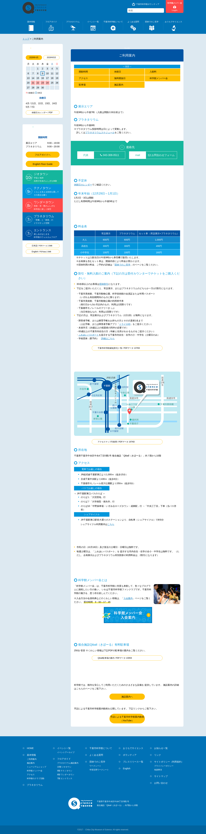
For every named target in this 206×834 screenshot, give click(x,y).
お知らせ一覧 (161, 748)
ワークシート (95, 766)
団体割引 (103, 284)
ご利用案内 (32, 759)
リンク (157, 755)
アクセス (83, 78)
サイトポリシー (168, 761)
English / (41, 252)
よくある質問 (96, 755)
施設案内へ (127, 696)
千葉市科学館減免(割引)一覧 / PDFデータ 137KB (119, 348)
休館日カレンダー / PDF (42, 112)
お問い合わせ (161, 783)
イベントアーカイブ (66, 752)
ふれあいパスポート (89, 335)
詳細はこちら (108, 338)
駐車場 (82, 84)
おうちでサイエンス (133, 748)
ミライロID (124, 324)
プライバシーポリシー (163, 766)
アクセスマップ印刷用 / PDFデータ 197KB (116, 442)
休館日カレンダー (83, 184)
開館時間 (83, 71)
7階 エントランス (64, 778)
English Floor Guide (43, 164)
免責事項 (158, 770)
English (126, 768)
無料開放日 (120, 78)
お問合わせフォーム (161, 155)
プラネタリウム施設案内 (67, 763)
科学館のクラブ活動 (35, 778)
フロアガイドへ (43, 154)
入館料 (153, 71)
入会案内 (128, 598)
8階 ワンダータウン (65, 774)
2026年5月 (51, 57)
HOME (30, 748)
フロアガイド (64, 759)
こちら (111, 524)
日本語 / (42, 246)
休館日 (117, 71)
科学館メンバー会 (159, 78)
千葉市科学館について (100, 748)
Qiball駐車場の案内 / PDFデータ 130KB (115, 658)
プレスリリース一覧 (133, 761)
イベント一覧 (64, 748)
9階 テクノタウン (64, 771)
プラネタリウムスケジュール (100, 132)
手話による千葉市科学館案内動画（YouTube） (127, 719)
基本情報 (31, 755)
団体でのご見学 (122, 264)
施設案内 (118, 84)
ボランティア (129, 755)
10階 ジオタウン (64, 767)
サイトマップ (161, 776)
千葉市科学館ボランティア (145, 4)
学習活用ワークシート (99, 770)
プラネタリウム (35, 785)
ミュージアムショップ (36, 767)
